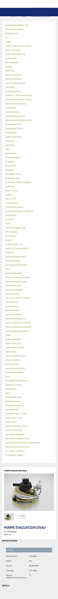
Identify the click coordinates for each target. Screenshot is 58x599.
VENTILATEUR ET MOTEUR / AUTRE (17, 438)
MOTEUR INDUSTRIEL (12, 261)
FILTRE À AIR (10, 186)
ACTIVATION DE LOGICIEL (14, 29)
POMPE (7, 335)
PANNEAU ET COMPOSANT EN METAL (18, 277)
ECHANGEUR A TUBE (12, 178)
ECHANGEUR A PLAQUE (13, 174)
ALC (6, 37)
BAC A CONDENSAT (11, 62)
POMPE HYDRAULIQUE (13, 343)
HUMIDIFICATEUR (11, 203)
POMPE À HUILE (11, 352)
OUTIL (7, 269)
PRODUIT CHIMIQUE (12, 360)
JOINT (7, 223)
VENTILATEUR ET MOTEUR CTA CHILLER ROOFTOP (22, 443)
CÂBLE (7, 149)
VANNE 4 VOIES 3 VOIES (14, 418)
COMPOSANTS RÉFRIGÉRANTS (15, 104)
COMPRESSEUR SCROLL (13, 124)
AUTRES (8, 42)
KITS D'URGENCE (11, 232)
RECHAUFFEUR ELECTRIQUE (15, 368)
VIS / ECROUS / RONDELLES (15, 451)
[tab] (29, 25)
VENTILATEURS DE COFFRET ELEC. (17, 447)
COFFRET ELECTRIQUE (13, 91)
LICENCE (8, 240)
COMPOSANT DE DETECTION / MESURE (18, 99)
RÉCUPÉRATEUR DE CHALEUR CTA (16, 381)
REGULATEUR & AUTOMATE (14, 372)
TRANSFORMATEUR (11, 409)
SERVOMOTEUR (10, 389)
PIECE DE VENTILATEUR (13, 290)
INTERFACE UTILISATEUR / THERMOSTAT (19, 211)
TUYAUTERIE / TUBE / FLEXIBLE (16, 414)
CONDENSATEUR (11, 133)
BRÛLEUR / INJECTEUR (13, 75)
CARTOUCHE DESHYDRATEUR (15, 83)
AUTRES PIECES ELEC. (13, 50)
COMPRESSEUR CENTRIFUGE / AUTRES (18, 120)
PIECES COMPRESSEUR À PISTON (17, 331)
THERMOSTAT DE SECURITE (14, 405)
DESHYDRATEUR (10, 153)
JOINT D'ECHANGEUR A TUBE (15, 228)
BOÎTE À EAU (9, 71)
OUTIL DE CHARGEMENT (13, 273)
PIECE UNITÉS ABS (12, 310)
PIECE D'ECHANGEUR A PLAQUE (16, 281)
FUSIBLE (8, 195)
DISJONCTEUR (10, 166)
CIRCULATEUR (10, 87)
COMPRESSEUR (10, 108)
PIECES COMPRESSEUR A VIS (15, 319)
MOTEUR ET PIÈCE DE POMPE (15, 257)
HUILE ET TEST (10, 199)
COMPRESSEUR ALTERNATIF (15, 116)
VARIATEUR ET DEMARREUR (14, 434)
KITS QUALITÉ (10, 236)
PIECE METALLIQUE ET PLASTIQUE (17, 298)
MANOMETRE (9, 252)
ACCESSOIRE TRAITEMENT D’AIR (16, 25)
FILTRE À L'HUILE (11, 190)
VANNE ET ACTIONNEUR (13, 430)
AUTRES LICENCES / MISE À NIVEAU (18, 46)
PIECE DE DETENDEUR (13, 285)
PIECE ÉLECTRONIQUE (13, 314)
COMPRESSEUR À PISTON (14, 128)
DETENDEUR (9, 161)
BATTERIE (8, 66)
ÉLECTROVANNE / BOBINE (14, 455)
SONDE (7, 393)
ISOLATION (9, 219)
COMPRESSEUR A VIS (12, 112)
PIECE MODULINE (11, 302)
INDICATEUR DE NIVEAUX (14, 207)
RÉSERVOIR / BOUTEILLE (14, 385)
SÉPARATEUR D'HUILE (12, 401)
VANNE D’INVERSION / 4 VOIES (16, 426)
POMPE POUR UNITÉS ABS (14, 347)
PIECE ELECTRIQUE (12, 294)
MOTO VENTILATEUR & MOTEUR (16, 265)
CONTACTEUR (9, 145)
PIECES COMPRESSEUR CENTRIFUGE (18, 327)
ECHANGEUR (9, 170)
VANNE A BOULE (10, 422)
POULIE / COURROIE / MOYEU (15, 356)
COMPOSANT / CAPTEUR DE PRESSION (18, 95)
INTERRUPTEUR (10, 215)
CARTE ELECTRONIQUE (13, 79)
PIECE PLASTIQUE (11, 306)
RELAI (7, 376)
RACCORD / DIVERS (12, 364)
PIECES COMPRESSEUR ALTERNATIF (18, 323)
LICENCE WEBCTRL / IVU (14, 244)
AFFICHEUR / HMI (11, 33)
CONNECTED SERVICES (13, 137)
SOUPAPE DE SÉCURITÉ (13, 397)
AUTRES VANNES (11, 58)
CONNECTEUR (10, 141)
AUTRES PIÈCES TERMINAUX (15, 54)
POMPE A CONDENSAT (13, 339)
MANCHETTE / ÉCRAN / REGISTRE (16, 248)
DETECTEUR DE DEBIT (12, 157)
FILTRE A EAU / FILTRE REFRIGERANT (18, 182)
